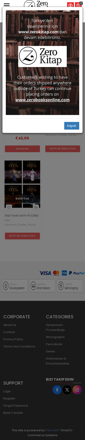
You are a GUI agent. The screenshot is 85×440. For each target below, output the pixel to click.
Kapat (71, 126)
